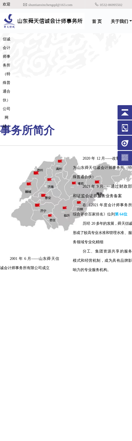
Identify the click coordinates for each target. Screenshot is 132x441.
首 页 (97, 21)
